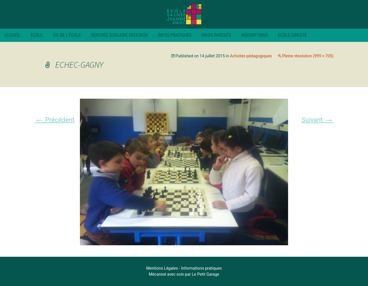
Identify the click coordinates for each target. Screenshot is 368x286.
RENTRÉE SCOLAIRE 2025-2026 (119, 35)
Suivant (318, 119)
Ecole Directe (292, 35)
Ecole (36, 35)
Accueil (12, 35)
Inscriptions (254, 35)
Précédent (54, 119)
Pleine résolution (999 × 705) (308, 56)
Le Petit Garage (205, 274)
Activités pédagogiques (251, 56)
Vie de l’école (67, 35)
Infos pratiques (174, 35)
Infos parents (216, 35)
